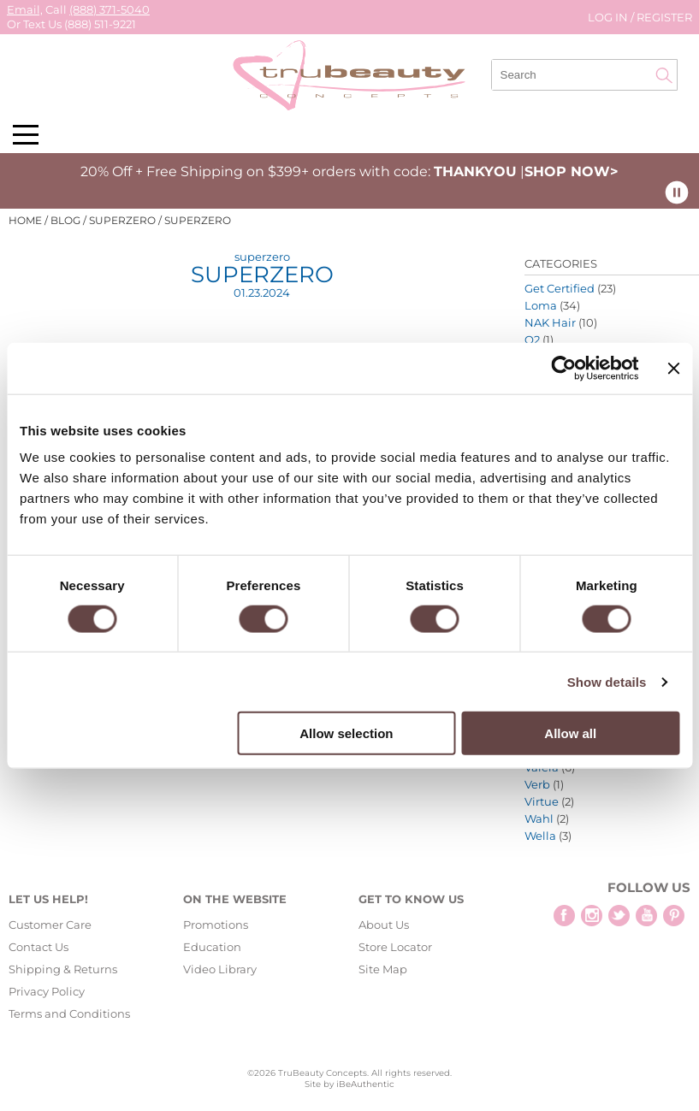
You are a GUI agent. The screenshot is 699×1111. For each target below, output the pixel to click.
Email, (25, 9)
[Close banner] (673, 368)
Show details (607, 681)
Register (664, 17)
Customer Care (50, 924)
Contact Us (38, 947)
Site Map (382, 969)
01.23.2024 (262, 292)
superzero (262, 256)
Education (212, 947)
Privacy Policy (47, 991)
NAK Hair (550, 322)
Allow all (570, 733)
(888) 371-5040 (109, 9)
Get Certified (559, 288)
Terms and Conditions (69, 1013)
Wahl (539, 818)
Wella (540, 835)
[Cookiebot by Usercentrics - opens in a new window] (564, 368)
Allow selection (346, 733)
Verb (537, 784)
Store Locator (395, 947)
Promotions (215, 924)
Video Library (220, 969)
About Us (383, 924)
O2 (532, 339)
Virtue (541, 801)
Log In (609, 17)
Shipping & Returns (63, 969)
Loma (540, 305)
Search (663, 75)
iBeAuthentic (365, 1084)
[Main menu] (25, 134)
